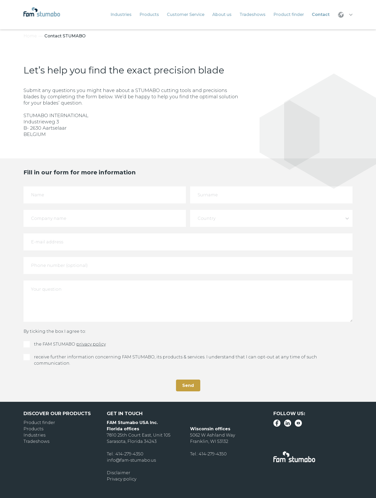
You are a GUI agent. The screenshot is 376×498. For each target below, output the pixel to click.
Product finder (39, 422)
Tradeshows (36, 441)
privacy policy (91, 344)
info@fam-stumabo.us (131, 460)
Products (33, 428)
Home (30, 35)
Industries (34, 435)
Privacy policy (121, 479)
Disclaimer (118, 472)
